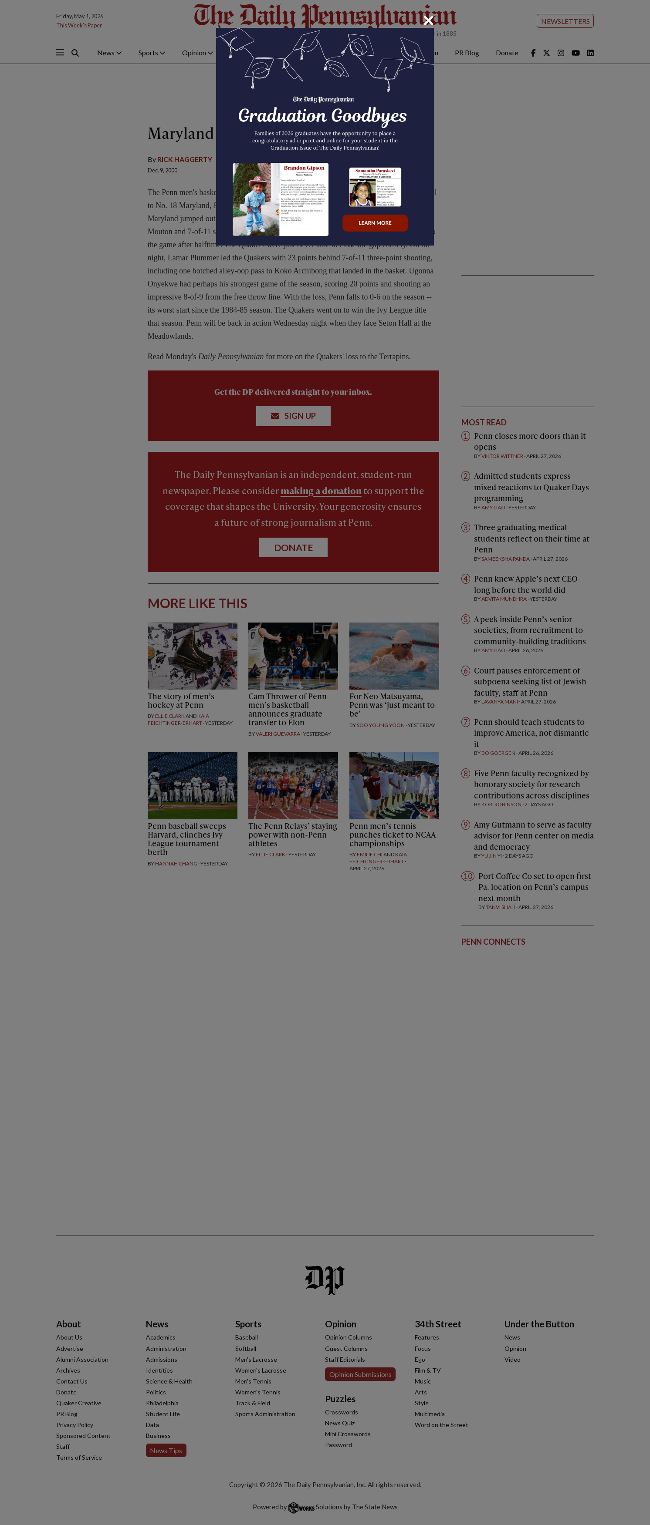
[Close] (428, 20)
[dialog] (325, 762)
